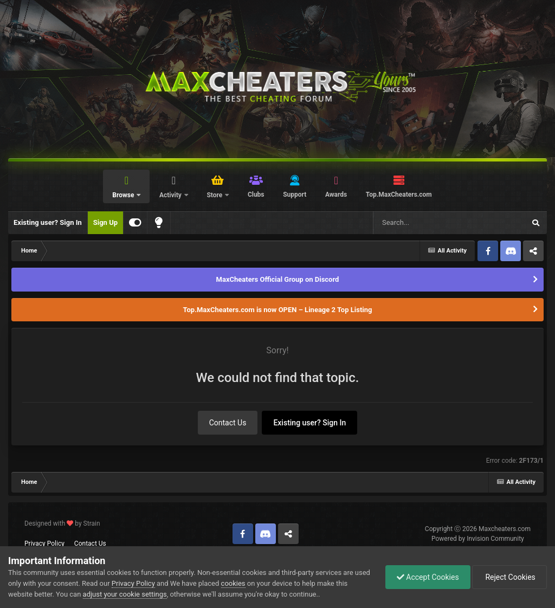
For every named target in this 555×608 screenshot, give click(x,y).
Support (294, 194)
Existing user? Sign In (48, 222)
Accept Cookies (428, 577)
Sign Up (105, 222)
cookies (233, 583)
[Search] (421, 222)
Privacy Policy (44, 543)
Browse (123, 195)
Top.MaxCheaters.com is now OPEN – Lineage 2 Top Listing (277, 310)
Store (215, 195)
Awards (336, 194)
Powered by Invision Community (477, 538)
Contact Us (228, 422)
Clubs (256, 194)
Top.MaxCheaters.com (399, 194)
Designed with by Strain (62, 523)
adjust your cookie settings (125, 594)
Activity (171, 195)
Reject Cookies (509, 577)
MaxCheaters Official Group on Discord (277, 279)
